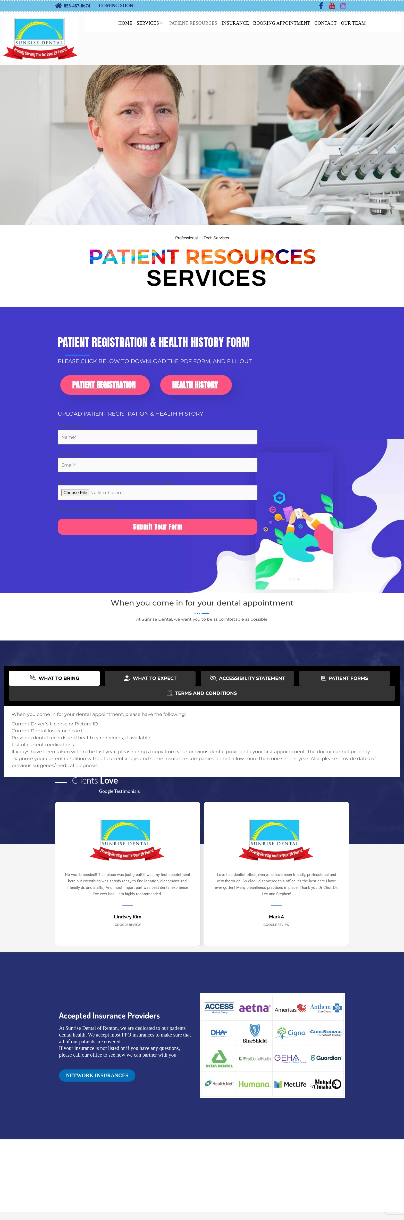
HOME (119, 23)
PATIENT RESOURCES (191, 23)
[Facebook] (321, 6)
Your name (157, 438)
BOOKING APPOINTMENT (283, 23)
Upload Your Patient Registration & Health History (157, 495)
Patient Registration (104, 389)
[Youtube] (332, 6)
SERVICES (145, 23)
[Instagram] (343, 6)
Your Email (157, 466)
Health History (195, 389)
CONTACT (329, 23)
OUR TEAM (358, 23)
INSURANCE (235, 23)
